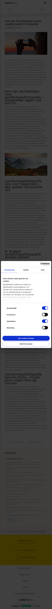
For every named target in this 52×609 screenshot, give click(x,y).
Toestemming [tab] (9, 270)
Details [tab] (26, 270)
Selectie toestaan (26, 344)
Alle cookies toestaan (26, 338)
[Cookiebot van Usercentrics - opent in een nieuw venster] (40, 264)
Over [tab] (43, 270)
